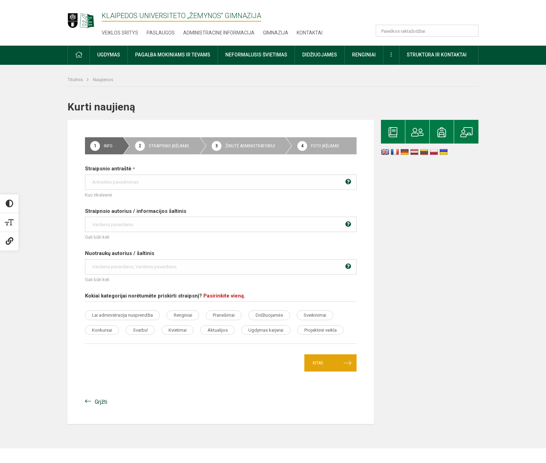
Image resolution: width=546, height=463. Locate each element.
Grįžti (101, 416)
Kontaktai (309, 33)
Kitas (318, 377)
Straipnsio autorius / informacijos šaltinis (221, 220)
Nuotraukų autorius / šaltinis (221, 262)
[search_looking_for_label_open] (470, 30)
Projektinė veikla (170, 344)
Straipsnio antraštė (221, 177)
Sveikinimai (105, 330)
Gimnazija (275, 33)
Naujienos (103, 79)
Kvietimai (235, 330)
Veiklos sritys (120, 33)
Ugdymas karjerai (111, 344)
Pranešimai (234, 315)
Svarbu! (193, 330)
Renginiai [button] (364, 54)
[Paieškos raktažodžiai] (427, 31)
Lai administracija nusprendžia (124, 315)
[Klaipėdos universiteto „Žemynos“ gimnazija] (85, 17)
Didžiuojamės (283, 315)
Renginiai (189, 315)
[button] (431, 14)
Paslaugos (161, 33)
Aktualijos (279, 330)
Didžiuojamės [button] (319, 54)
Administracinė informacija (219, 33)
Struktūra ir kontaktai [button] (437, 54)
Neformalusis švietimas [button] (256, 54)
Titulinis (76, 79)
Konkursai (151, 330)
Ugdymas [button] (108, 54)
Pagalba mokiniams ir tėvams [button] (172, 54)
